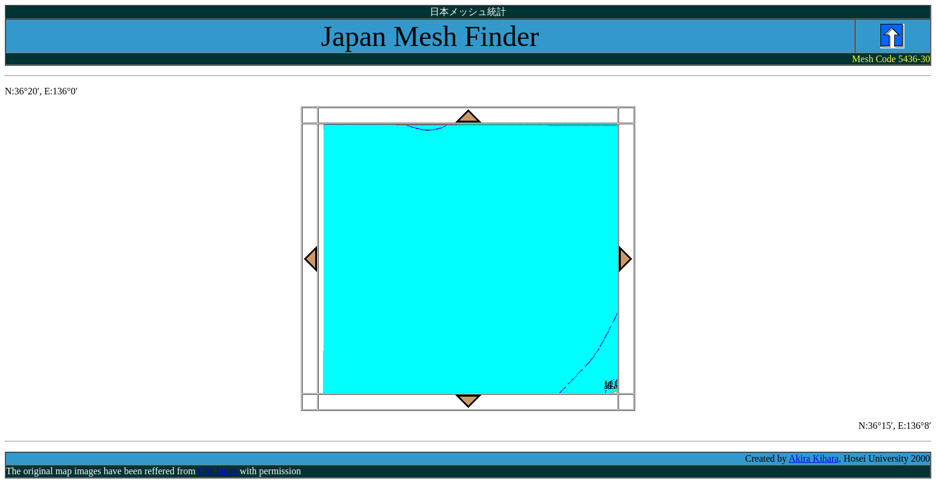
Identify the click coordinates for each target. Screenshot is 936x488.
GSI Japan (218, 471)
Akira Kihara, (815, 458)
